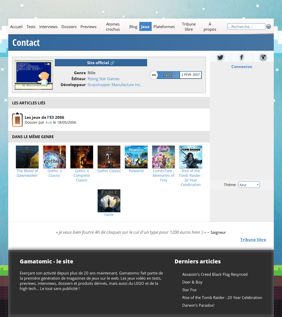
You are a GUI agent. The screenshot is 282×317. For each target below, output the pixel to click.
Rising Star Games (104, 78)
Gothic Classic (109, 171)
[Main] (117, 26)
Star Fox (189, 289)
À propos (210, 26)
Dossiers (69, 26)
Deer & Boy (192, 282)
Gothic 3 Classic (55, 173)
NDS (168, 75)
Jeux (145, 26)
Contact (26, 42)
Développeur (73, 84)
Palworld (136, 171)
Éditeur (78, 78)
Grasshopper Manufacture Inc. (114, 84)
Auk (49, 122)
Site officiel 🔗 (101, 62)
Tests (30, 26)
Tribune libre (189, 26)
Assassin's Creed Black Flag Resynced (215, 274)
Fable (109, 214)
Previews (88, 26)
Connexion (241, 66)
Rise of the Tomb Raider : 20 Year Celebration (191, 178)
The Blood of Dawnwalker (27, 173)
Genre (80, 72)
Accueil (16, 26)
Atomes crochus (113, 26)
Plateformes (164, 26)
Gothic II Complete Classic (82, 175)
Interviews (48, 26)
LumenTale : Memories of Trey (163, 175)
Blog (133, 26)
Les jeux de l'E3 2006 (44, 117)
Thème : (241, 184)
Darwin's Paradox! (198, 305)
